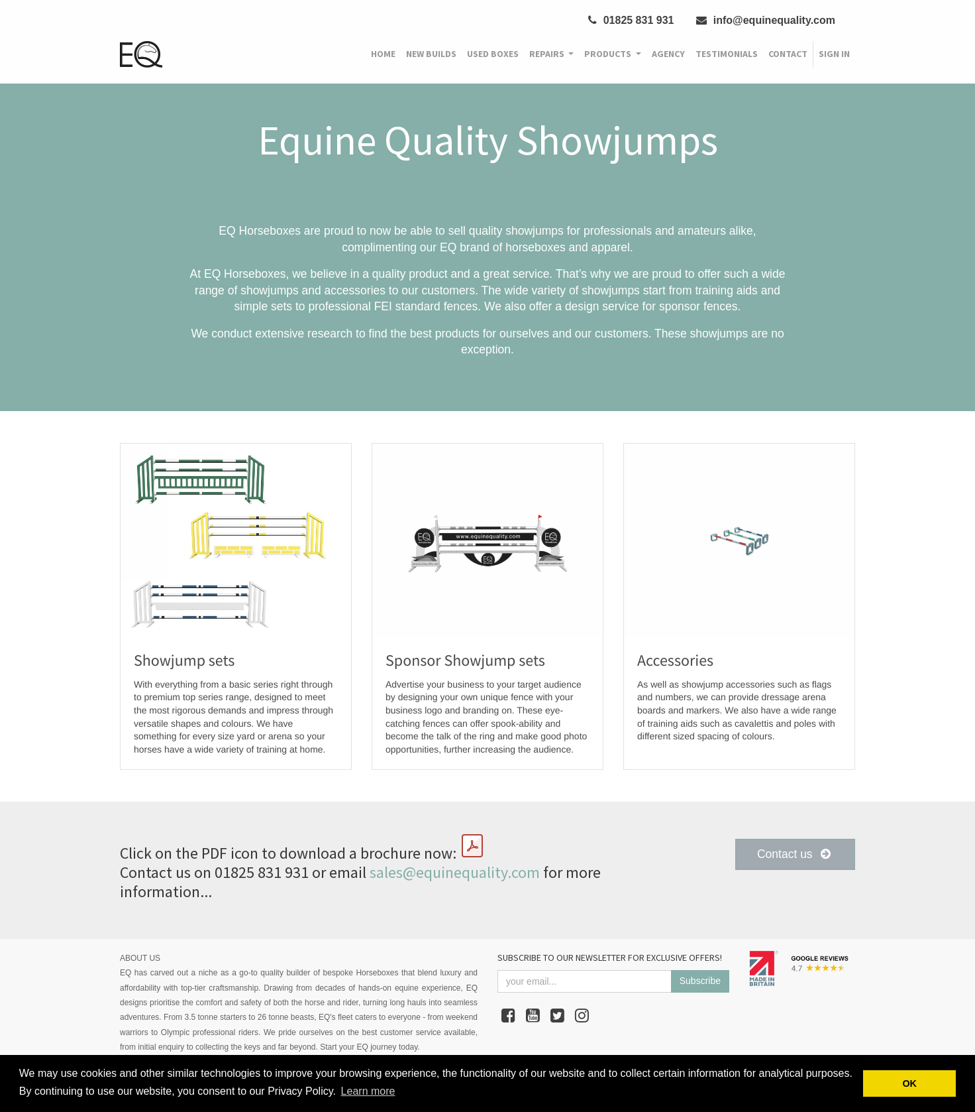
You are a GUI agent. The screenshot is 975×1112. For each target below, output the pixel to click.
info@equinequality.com (765, 20)
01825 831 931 (631, 20)
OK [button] (909, 1083)
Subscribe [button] (700, 980)
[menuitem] (383, 54)
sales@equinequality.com (455, 872)
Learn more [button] (368, 1091)
